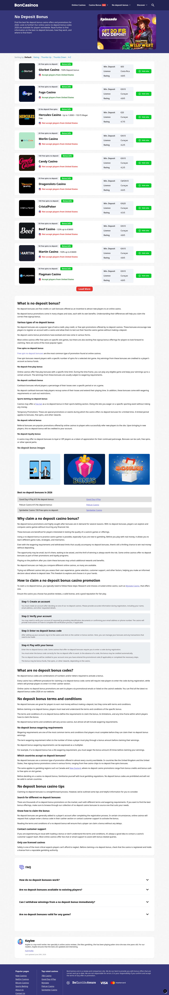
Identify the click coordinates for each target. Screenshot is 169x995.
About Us (19, 990)
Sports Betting (21, 986)
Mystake (45, 982)
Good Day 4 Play (93, 499)
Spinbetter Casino (94, 510)
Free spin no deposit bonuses (30, 353)
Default (28, 57)
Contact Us (20, 993)
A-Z (69, 57)
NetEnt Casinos (22, 979)
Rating (36, 57)
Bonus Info (66, 64)
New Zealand (75, 768)
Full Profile (29, 951)
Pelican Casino (92, 504)
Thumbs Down (59, 57)
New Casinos (21, 975)
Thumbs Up (46, 57)
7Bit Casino (46, 975)
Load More (84, 289)
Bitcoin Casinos (22, 982)
